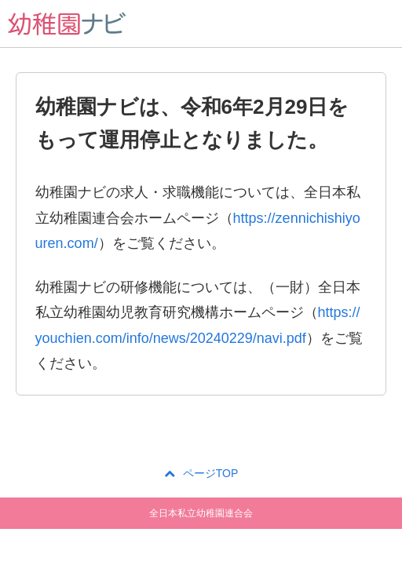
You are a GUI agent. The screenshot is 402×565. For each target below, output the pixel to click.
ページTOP (201, 473)
